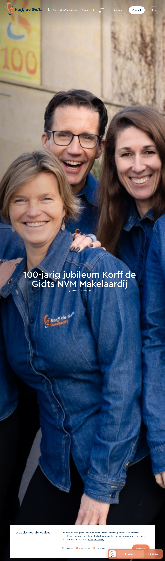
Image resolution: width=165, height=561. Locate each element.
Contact (136, 10)
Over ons (104, 10)
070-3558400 (57, 9)
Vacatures (72, 10)
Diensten (88, 10)
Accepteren (141, 548)
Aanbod (118, 10)
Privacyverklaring (96, 539)
